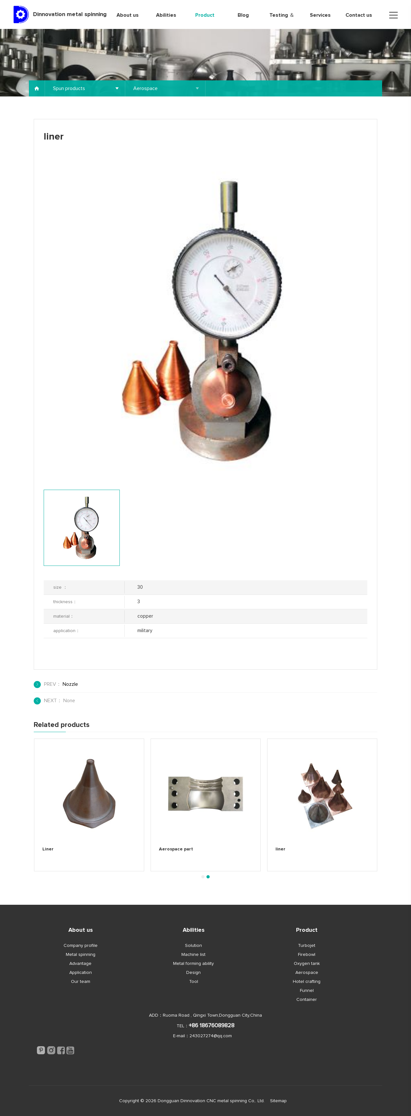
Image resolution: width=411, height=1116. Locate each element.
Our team (80, 981)
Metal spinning (80, 954)
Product (204, 15)
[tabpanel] (89, 805)
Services (320, 15)
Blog (243, 15)
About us (128, 15)
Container (306, 999)
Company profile (81, 945)
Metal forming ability (193, 963)
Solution (193, 945)
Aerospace (306, 972)
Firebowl (306, 954)
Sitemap (278, 1101)
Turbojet (306, 945)
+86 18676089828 (211, 1026)
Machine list (193, 954)
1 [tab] (203, 876)
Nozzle (70, 684)
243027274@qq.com (210, 1036)
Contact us (358, 15)
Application (80, 972)
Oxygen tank (307, 963)
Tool (193, 981)
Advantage (80, 963)
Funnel (307, 990)
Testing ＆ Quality (281, 21)
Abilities (166, 15)
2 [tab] (208, 876)
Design (193, 972)
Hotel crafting (306, 981)
